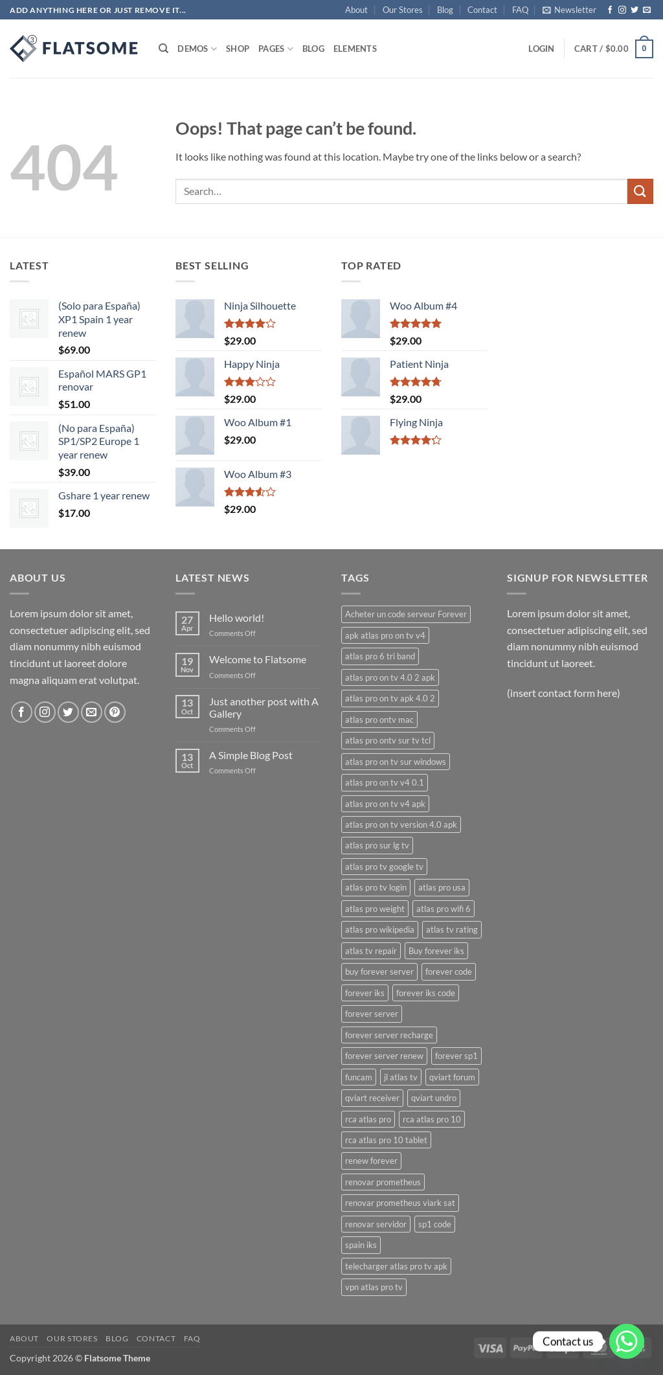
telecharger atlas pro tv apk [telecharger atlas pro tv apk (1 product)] (396, 1266)
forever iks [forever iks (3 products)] (365, 993)
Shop (237, 48)
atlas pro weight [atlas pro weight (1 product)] (375, 908)
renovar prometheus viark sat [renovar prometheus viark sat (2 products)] (400, 1203)
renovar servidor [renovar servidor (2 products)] (376, 1224)
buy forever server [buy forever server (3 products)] (379, 971)
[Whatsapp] (626, 1341)
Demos (197, 49)
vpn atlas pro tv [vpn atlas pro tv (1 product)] (374, 1287)
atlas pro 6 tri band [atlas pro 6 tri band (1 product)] (380, 656)
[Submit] (640, 191)
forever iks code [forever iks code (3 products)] (425, 993)
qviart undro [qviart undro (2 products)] (433, 1098)
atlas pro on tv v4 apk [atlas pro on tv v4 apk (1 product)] (385, 804)
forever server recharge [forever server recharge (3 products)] (389, 1035)
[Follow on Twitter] (634, 10)
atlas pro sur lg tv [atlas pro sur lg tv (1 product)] (377, 845)
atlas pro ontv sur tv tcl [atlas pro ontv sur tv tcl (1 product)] (388, 740)
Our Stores (403, 10)
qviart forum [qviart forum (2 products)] (452, 1077)
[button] (569, 9)
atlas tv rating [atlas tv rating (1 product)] (452, 929)
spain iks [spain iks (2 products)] (361, 1245)
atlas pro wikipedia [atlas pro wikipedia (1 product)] (379, 929)
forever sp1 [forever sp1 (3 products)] (456, 1056)
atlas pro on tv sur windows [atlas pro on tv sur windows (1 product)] (395, 761)
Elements (355, 48)
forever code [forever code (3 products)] (448, 971)
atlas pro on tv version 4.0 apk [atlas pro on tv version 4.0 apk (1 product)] (401, 824)
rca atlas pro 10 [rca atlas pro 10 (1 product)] (432, 1119)
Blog (445, 10)
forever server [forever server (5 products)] (371, 1013)
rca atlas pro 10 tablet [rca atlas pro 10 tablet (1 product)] (386, 1140)
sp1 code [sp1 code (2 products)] (434, 1224)
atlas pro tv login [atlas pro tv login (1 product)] (376, 887)
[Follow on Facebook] (610, 10)
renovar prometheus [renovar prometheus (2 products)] (383, 1182)
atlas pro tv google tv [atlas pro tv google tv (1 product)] (384, 866)
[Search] (163, 48)
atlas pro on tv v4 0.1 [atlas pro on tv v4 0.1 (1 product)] (384, 782)
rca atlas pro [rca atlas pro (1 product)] (368, 1119)
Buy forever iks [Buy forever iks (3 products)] (436, 951)
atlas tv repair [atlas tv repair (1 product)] (371, 951)
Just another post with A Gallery (264, 707)
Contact (482, 10)
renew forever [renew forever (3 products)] (371, 1160)
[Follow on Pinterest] (115, 712)
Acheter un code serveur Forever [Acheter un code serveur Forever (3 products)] (406, 614)
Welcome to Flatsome (257, 659)
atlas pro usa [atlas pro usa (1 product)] (442, 887)
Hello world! (236, 617)
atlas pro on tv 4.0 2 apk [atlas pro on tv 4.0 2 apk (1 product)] (390, 677)
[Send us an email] (647, 10)
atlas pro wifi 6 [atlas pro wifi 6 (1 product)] (443, 908)
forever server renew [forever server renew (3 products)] (384, 1056)
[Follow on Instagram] (622, 10)
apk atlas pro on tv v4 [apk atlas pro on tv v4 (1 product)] (385, 635)
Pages (275, 49)
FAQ (520, 10)
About (356, 10)
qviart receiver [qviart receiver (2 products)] (372, 1098)
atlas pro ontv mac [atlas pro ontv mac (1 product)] (379, 719)
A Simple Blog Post (251, 755)
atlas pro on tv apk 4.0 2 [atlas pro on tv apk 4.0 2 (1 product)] (390, 698)
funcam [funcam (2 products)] (358, 1077)
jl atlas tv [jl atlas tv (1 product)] (401, 1077)
